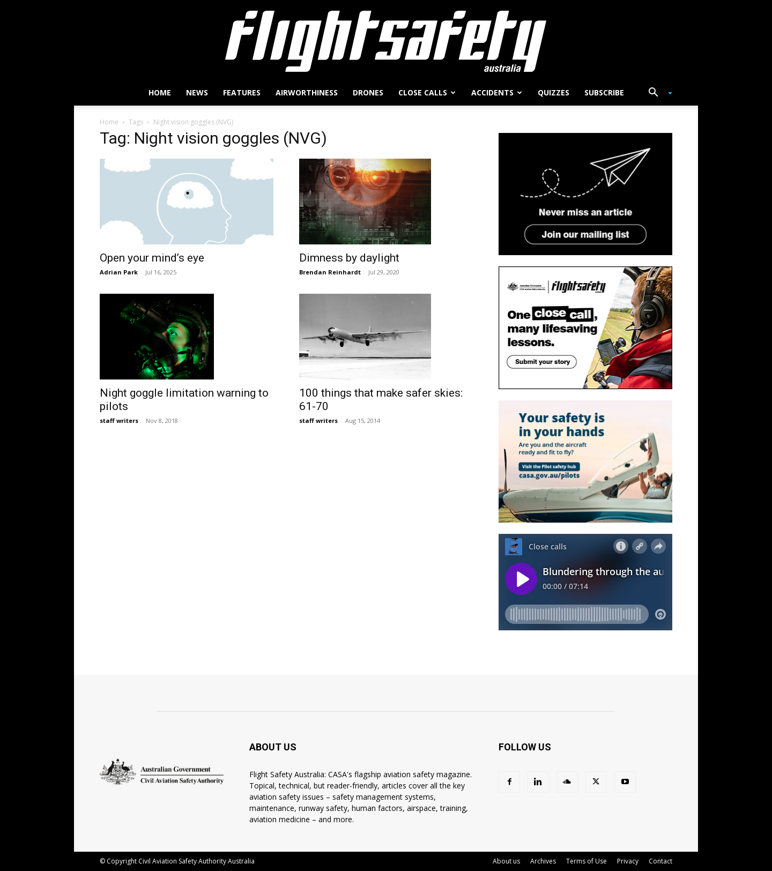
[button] (656, 93)
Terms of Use (586, 861)
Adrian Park (119, 272)
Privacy (628, 861)
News (197, 92)
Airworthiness (307, 92)
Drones (368, 92)
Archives (543, 861)
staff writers (119, 420)
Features (242, 92)
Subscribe (604, 92)
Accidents (496, 92)
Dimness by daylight (349, 257)
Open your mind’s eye (152, 257)
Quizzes (553, 92)
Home (160, 92)
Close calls (427, 92)
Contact (660, 861)
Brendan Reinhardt (330, 272)
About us (506, 861)
